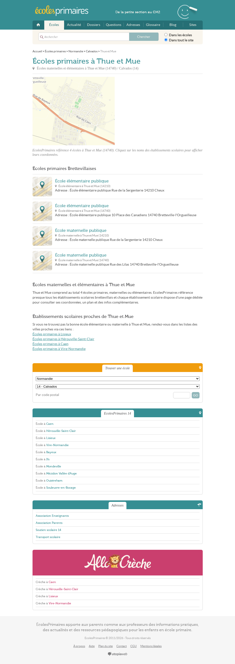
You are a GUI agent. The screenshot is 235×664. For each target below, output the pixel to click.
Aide (92, 646)
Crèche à (46, 582)
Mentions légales (151, 646)
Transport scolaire (48, 537)
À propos (79, 646)
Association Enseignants (52, 516)
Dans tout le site (178, 40)
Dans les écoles (178, 35)
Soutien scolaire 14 (48, 530)
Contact (121, 646)
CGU (133, 646)
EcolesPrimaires (64, 10)
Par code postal (47, 395)
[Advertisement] (159, 111)
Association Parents (49, 523)
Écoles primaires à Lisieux (52, 334)
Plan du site (105, 646)
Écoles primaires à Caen (50, 344)
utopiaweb (118, 654)
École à (45, 424)
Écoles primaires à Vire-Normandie (59, 349)
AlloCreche (118, 562)
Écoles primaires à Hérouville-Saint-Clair (63, 339)
